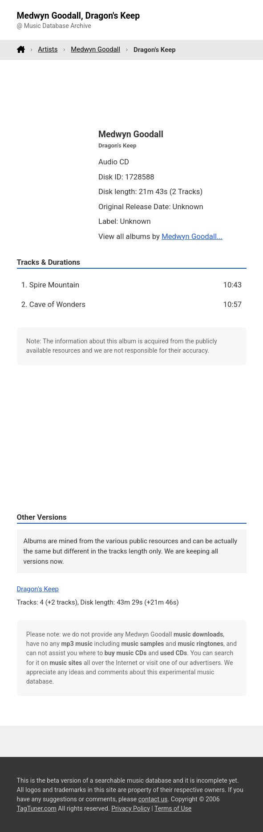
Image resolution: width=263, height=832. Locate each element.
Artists (47, 49)
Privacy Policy (130, 808)
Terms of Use (172, 808)
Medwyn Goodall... (192, 236)
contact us (153, 799)
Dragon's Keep (38, 589)
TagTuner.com (37, 808)
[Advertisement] (132, 94)
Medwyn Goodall (95, 49)
